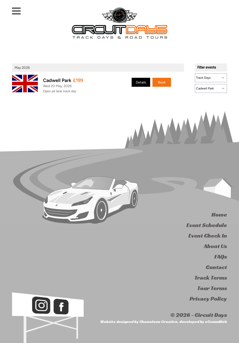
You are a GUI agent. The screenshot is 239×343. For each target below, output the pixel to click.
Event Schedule (206, 225)
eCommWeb (216, 321)
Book (162, 82)
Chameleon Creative (158, 321)
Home (219, 214)
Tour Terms (212, 288)
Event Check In (207, 235)
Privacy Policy (208, 298)
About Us (215, 246)
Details (141, 82)
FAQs (220, 256)
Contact (216, 267)
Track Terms (210, 277)
